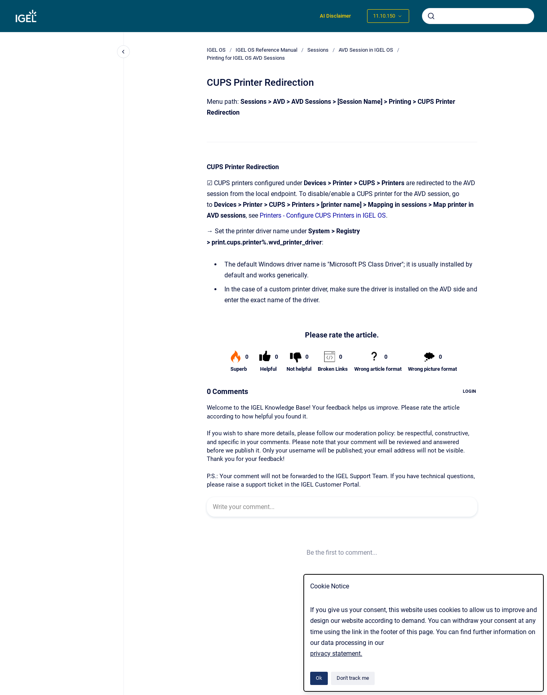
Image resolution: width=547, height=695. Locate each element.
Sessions (318, 50)
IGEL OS (216, 50)
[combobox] (478, 16)
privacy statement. (336, 653)
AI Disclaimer (335, 16)
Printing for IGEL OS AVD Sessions (246, 58)
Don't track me (353, 678)
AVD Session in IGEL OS (366, 50)
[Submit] (431, 16)
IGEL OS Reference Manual (266, 50)
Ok (319, 678)
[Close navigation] (123, 51)
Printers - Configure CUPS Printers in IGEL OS (323, 215)
